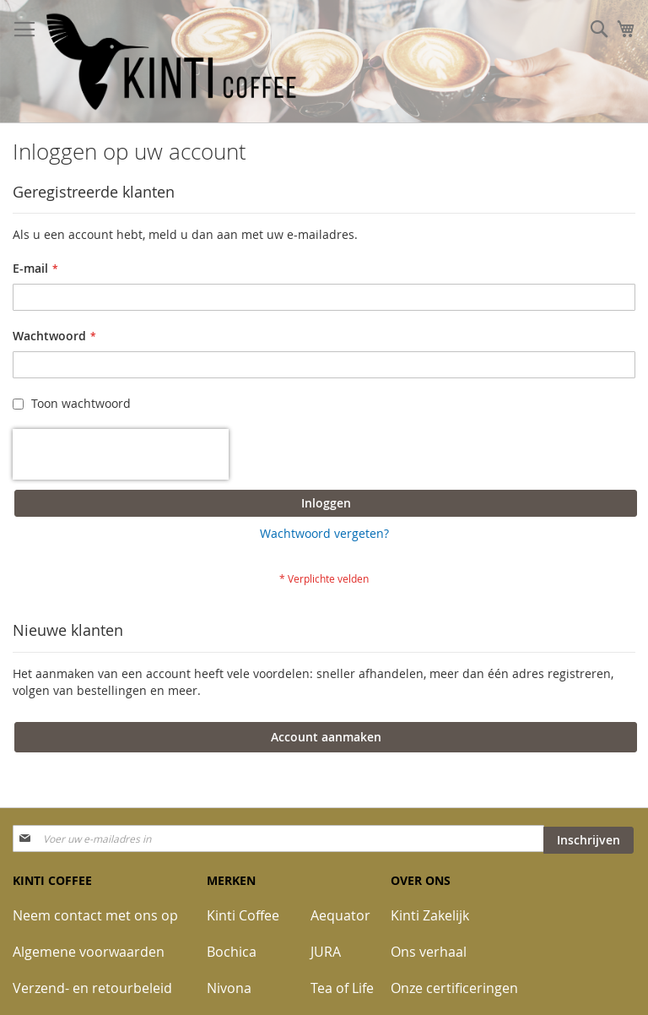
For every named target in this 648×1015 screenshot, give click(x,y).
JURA (325, 951)
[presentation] (121, 454)
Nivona (229, 988)
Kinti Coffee (243, 915)
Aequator (340, 915)
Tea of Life (342, 988)
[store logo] (173, 61)
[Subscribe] (588, 840)
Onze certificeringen (454, 988)
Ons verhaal (429, 951)
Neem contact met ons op (95, 915)
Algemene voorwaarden (89, 951)
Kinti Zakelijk (430, 915)
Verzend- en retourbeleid (92, 988)
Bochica (231, 951)
